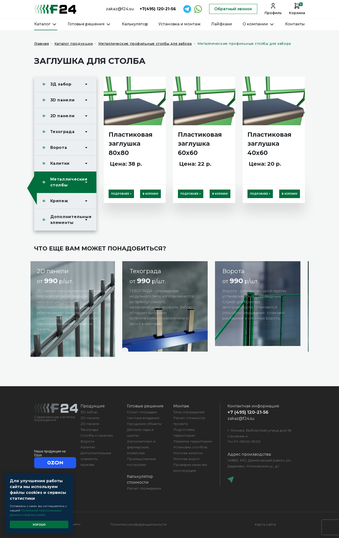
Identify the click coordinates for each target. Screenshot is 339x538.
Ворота (58, 147)
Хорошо (39, 524)
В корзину (150, 193)
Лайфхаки (221, 24)
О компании (259, 24)
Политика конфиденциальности (138, 524)
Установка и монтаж (179, 24)
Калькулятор (135, 24)
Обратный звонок (233, 9)
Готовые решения (89, 24)
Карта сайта (265, 524)
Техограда (62, 131)
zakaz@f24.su (120, 9)
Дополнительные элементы (71, 219)
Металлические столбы (69, 182)
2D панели (62, 116)
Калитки (60, 163)
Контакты (295, 24)
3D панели (62, 100)
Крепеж (59, 201)
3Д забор (61, 84)
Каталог (45, 24)
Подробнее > (121, 193)
